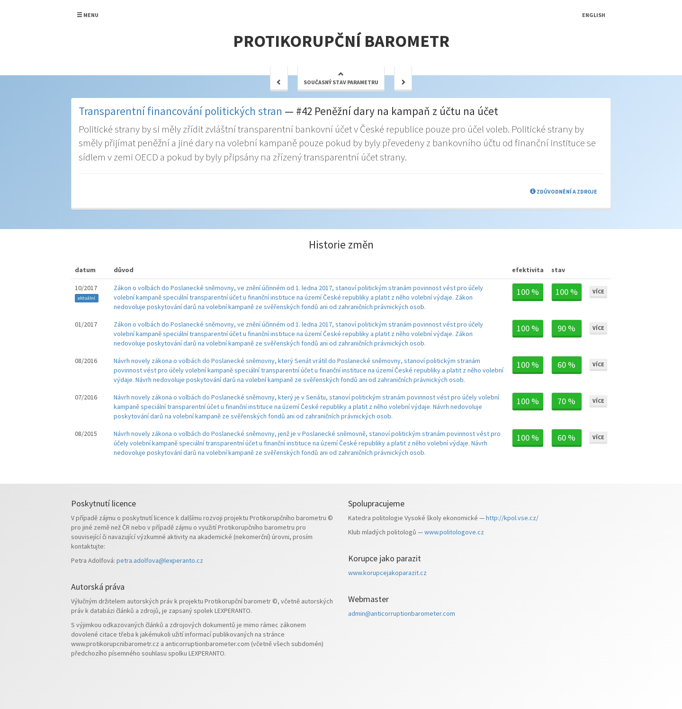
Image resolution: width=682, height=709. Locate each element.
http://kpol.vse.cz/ (512, 518)
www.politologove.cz (454, 532)
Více (598, 291)
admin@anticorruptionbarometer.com (401, 613)
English (593, 14)
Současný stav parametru (341, 78)
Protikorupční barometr (341, 41)
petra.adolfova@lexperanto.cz (160, 560)
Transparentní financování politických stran (180, 111)
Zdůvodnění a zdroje (563, 191)
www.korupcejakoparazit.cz (387, 572)
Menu (88, 14)
